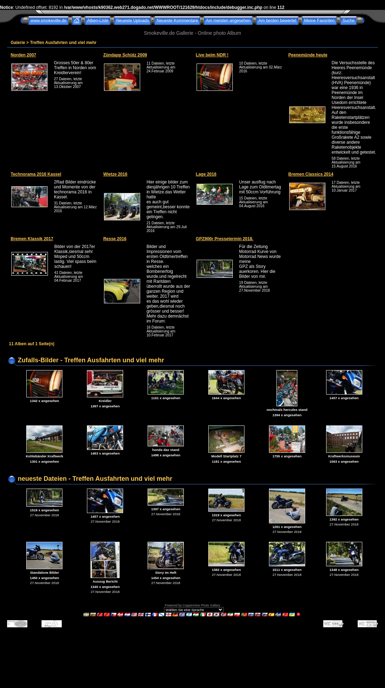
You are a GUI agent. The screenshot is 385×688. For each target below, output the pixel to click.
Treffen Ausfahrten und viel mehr (63, 42)
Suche (348, 20)
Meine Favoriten (319, 20)
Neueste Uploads (132, 20)
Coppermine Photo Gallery (201, 605)
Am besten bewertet (277, 20)
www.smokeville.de (48, 20)
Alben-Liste (97, 20)
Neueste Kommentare (177, 20)
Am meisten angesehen (228, 20)
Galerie (18, 42)
